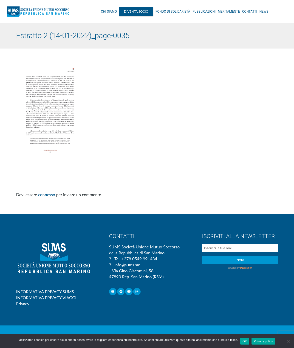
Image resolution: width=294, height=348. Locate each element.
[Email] (113, 292)
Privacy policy (263, 341)
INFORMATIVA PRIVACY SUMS (45, 291)
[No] (288, 341)
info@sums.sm (127, 264)
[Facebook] (121, 292)
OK (245, 341)
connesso (46, 194)
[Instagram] (137, 292)
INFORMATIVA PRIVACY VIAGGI (46, 297)
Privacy (22, 303)
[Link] (38, 11)
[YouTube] (129, 292)
